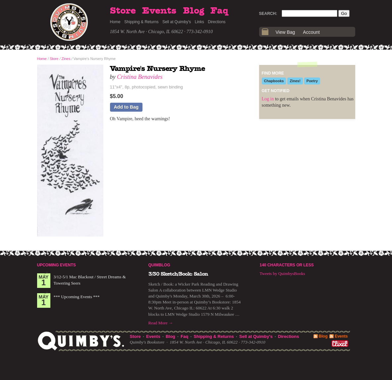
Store (123, 11)
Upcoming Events (56, 265)
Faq (219, 11)
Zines (66, 59)
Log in (268, 98)
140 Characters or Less (287, 265)
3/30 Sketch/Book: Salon (178, 274)
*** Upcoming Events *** (77, 296)
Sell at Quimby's (176, 22)
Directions (216, 22)
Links (199, 22)
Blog (193, 11)
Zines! (295, 81)
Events (159, 11)
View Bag (285, 32)
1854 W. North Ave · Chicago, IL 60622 (146, 31)
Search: (268, 13)
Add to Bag (126, 107)
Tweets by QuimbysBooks (282, 273)
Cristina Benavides (140, 77)
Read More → (160, 322)
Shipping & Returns (141, 22)
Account (311, 32)
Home (115, 22)
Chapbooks (274, 81)
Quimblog (159, 265)
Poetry (312, 81)
